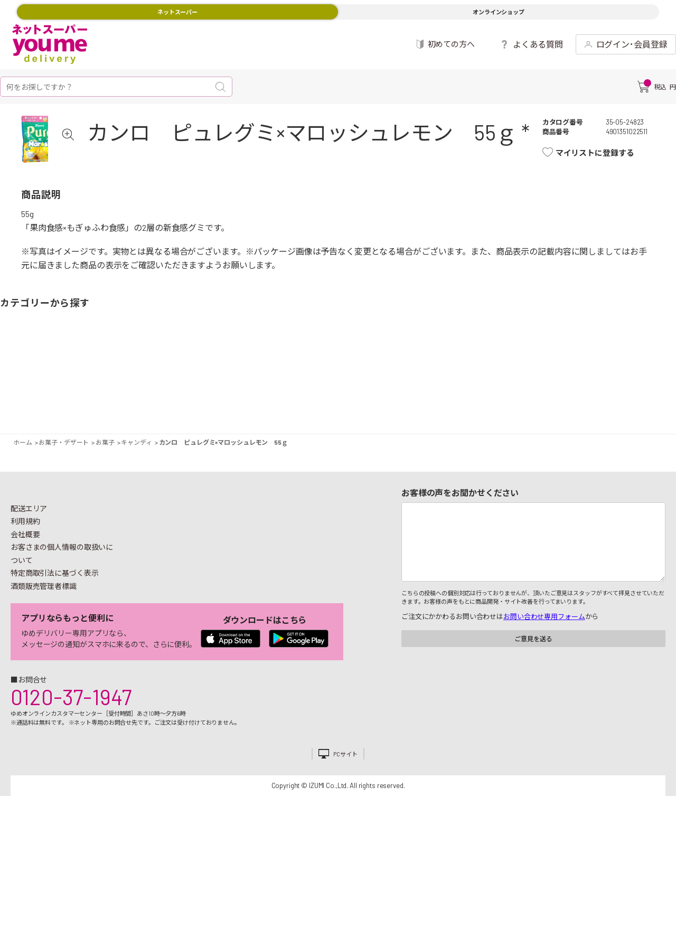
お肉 (92, 396)
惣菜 (156, 396)
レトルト (356, 396)
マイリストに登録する (605, 152)
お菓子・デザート (293, 396)
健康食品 (494, 396)
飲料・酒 (457, 396)
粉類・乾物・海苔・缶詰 (420, 396)
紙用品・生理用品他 (594, 396)
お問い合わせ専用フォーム (544, 648)
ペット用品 (657, 396)
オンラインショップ (498, 11)
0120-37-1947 (71, 728)
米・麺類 (256, 396)
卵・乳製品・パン (193, 396)
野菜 (18, 396)
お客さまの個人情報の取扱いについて (62, 586)
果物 (55, 396)
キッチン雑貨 (520, 396)
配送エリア (29, 540)
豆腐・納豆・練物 (319, 396)
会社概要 (25, 566)
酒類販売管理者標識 (44, 618)
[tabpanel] (56, 155)
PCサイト (345, 786)
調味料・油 (393, 396)
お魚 (119, 396)
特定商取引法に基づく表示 (54, 605)
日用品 (557, 396)
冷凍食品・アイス (219, 396)
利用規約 (25, 553)
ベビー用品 (620, 396)
